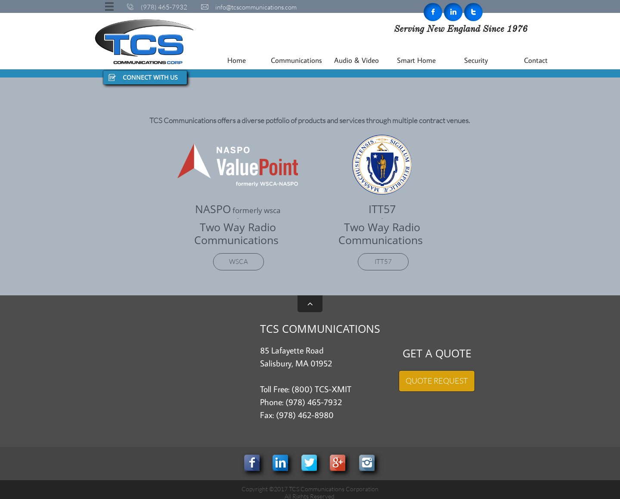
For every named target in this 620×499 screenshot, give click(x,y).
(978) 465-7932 (313, 401)
